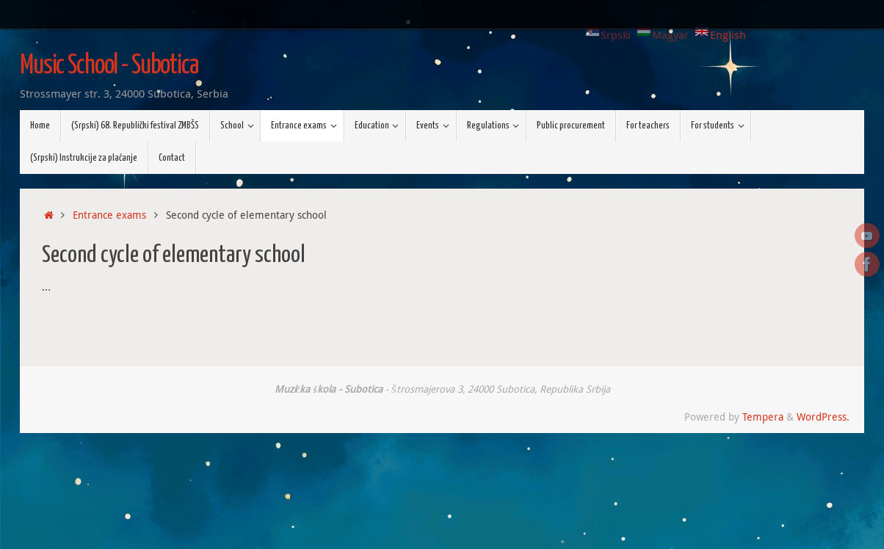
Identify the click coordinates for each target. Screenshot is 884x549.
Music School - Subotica (109, 66)
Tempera (762, 416)
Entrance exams (109, 215)
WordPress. (823, 416)
